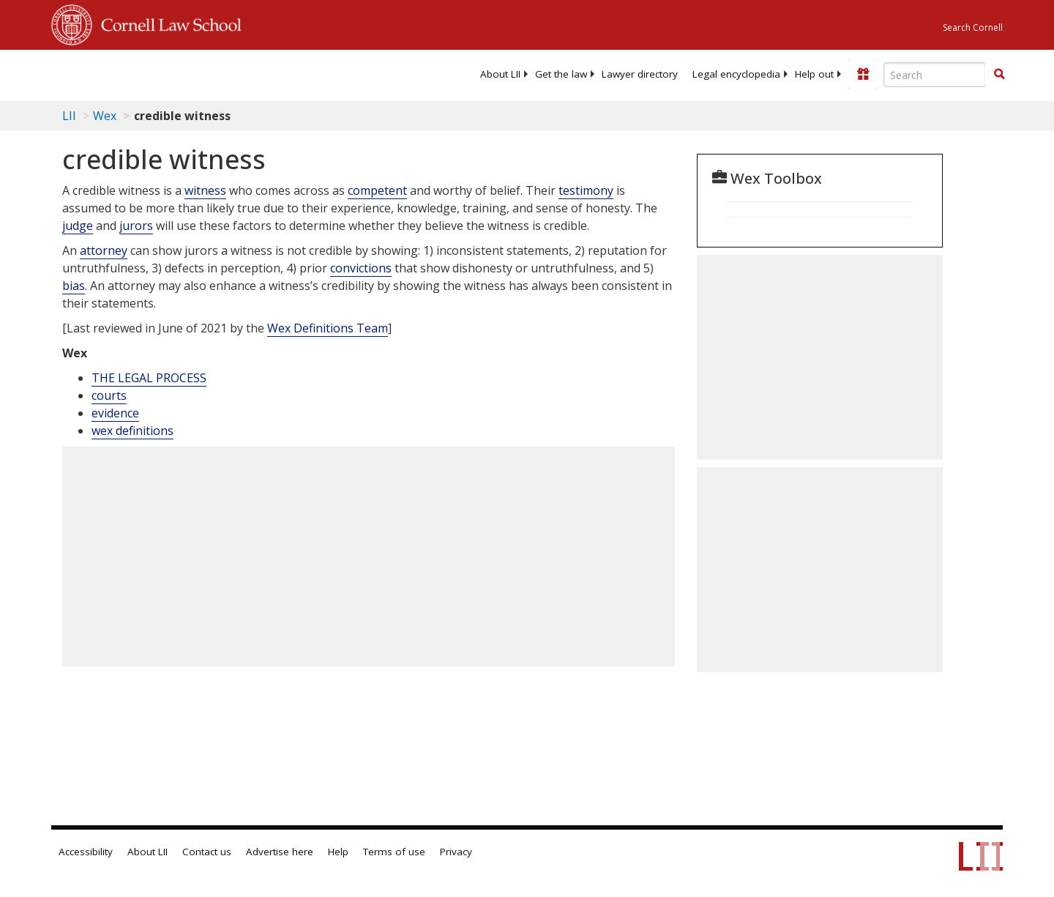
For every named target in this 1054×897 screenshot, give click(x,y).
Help (338, 851)
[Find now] (999, 74)
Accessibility (86, 851)
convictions (361, 268)
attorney (103, 250)
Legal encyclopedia (736, 74)
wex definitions (132, 431)
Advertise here (279, 851)
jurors (136, 225)
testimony (585, 190)
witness (205, 190)
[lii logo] (216, 73)
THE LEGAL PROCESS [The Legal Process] (148, 378)
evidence (115, 413)
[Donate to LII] (863, 74)
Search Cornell (973, 27)
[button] (999, 74)
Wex (104, 116)
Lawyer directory (640, 74)
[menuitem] (500, 74)
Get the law (561, 74)
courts (109, 395)
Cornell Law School (167, 22)
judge (77, 225)
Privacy (456, 851)
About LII (500, 74)
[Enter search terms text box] (934, 74)
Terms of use (394, 851)
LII (69, 116)
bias (73, 286)
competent (377, 190)
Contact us (206, 851)
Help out (814, 74)
